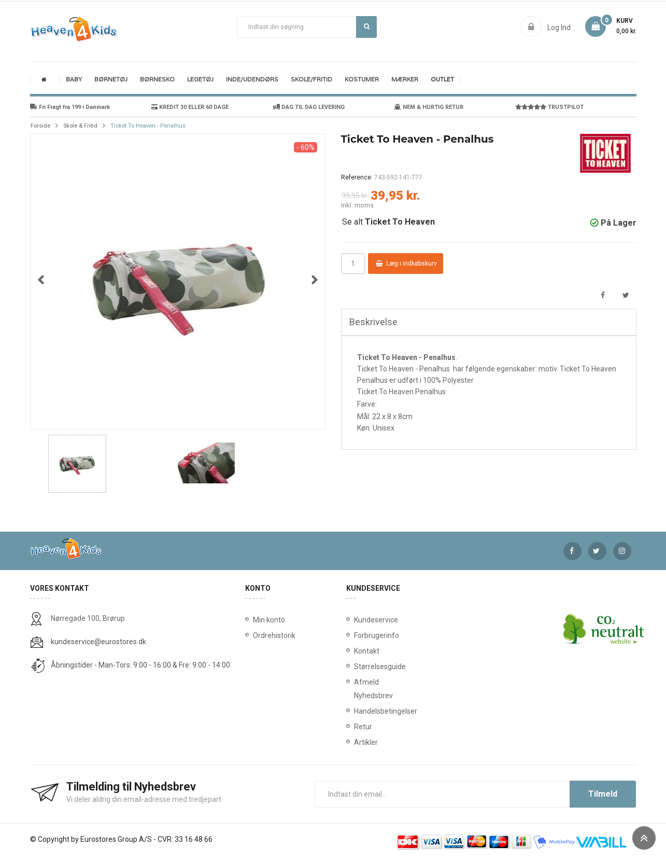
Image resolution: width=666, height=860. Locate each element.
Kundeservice (356, 620)
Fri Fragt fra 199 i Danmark (70, 107)
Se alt (388, 222)
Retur (356, 727)
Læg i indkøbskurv (406, 263)
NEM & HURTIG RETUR (428, 107)
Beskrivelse (373, 321)
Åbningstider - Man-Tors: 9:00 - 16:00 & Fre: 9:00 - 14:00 (140, 665)
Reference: (357, 177)
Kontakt (356, 651)
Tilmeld (602, 794)
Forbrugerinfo (356, 635)
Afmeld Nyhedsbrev (356, 689)
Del (603, 295)
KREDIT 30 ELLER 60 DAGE (190, 107)
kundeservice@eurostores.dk (98, 641)
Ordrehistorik (270, 635)
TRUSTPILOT (549, 107)
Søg (367, 26)
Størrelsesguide (356, 666)
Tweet (626, 295)
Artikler (356, 742)
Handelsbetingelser (356, 711)
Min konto (269, 620)
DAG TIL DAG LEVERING (309, 107)
